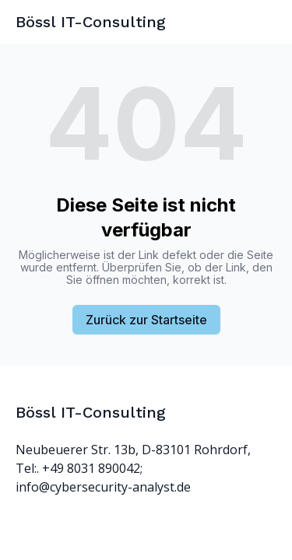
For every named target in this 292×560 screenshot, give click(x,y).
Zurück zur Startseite (146, 319)
